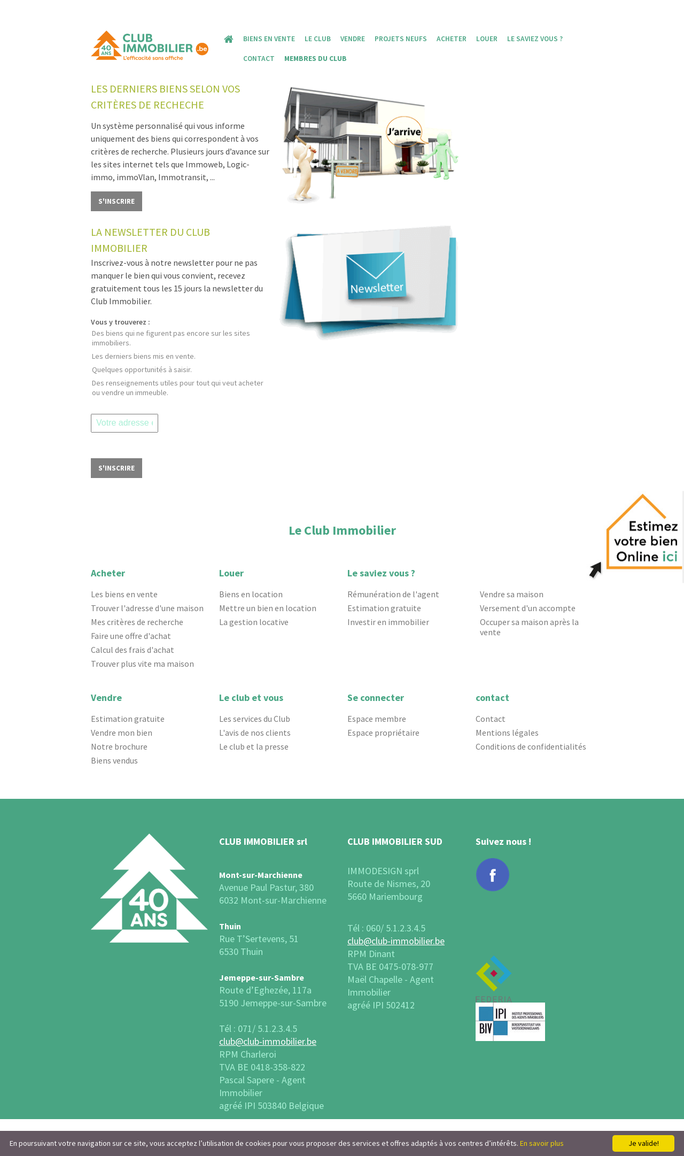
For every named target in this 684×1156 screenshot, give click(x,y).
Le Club (318, 38)
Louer (487, 38)
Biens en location (251, 594)
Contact (259, 58)
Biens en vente (269, 38)
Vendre (352, 38)
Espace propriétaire (383, 733)
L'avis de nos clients (255, 733)
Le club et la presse (254, 747)
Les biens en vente (124, 594)
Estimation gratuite (384, 608)
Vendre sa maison (511, 594)
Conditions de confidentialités (531, 747)
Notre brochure (119, 747)
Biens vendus (114, 761)
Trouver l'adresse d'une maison (147, 608)
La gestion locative (254, 622)
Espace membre (376, 719)
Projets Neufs (401, 38)
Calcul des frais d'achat (132, 650)
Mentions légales (507, 733)
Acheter (452, 38)
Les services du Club (254, 719)
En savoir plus (542, 1143)
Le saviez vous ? (535, 38)
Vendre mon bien (121, 733)
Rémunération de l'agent (393, 594)
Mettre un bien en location (267, 608)
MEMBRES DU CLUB (315, 58)
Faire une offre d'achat (131, 636)
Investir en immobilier (388, 622)
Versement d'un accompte (528, 608)
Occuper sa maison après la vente (529, 627)
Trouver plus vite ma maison (142, 664)
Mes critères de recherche (137, 622)
